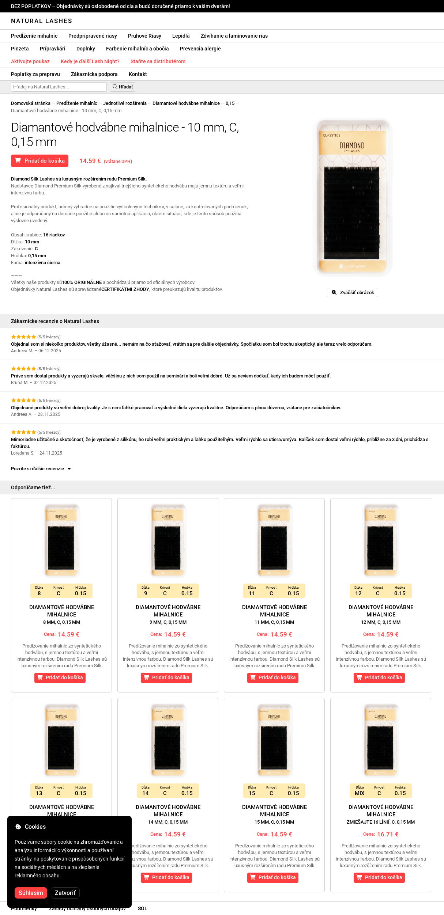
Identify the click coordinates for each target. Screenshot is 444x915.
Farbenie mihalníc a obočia (137, 49)
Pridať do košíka (40, 160)
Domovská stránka (30, 103)
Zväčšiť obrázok (352, 292)
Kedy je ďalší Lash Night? (90, 61)
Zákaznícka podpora (94, 74)
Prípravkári (52, 49)
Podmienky (24, 908)
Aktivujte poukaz (30, 61)
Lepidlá (181, 36)
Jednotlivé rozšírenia (125, 103)
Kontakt (138, 74)
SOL (142, 908)
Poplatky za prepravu (35, 74)
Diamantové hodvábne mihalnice (186, 103)
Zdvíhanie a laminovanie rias (234, 36)
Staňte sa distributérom (158, 61)
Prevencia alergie (200, 49)
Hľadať (122, 87)
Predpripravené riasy (92, 36)
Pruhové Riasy (144, 36)
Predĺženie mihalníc (34, 36)
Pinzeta (20, 49)
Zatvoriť (65, 892)
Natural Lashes (41, 20)
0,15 (230, 103)
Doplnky (85, 49)
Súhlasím (31, 892)
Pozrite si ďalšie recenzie (41, 468)
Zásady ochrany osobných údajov (87, 908)
